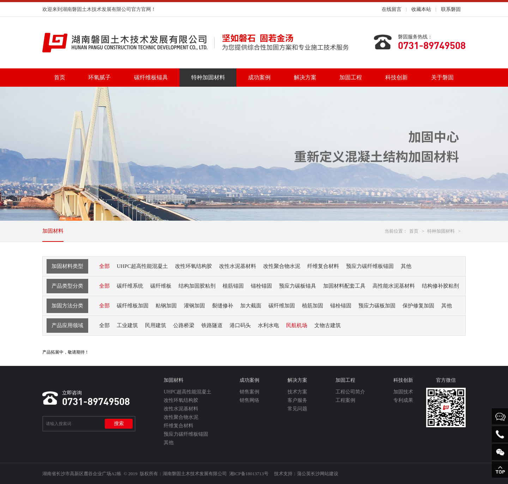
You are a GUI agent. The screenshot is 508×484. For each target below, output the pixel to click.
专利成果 (403, 400)
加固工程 (350, 77)
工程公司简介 (350, 391)
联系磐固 (451, 9)
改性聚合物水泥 (181, 417)
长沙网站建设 (324, 473)
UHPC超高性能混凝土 (187, 391)
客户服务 (297, 400)
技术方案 (297, 391)
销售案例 (249, 391)
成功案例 (259, 77)
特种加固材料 (208, 77)
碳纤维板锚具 (151, 77)
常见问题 (297, 408)
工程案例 (345, 400)
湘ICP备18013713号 (248, 473)
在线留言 (391, 9)
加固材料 (53, 231)
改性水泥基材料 (181, 408)
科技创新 (396, 77)
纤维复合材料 (178, 425)
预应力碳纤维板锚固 (186, 434)
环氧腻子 (99, 77)
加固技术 (403, 391)
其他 (169, 442)
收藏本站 (421, 9)
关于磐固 (442, 77)
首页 (59, 77)
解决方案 (305, 77)
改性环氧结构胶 (181, 400)
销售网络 (249, 400)
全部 (104, 266)
